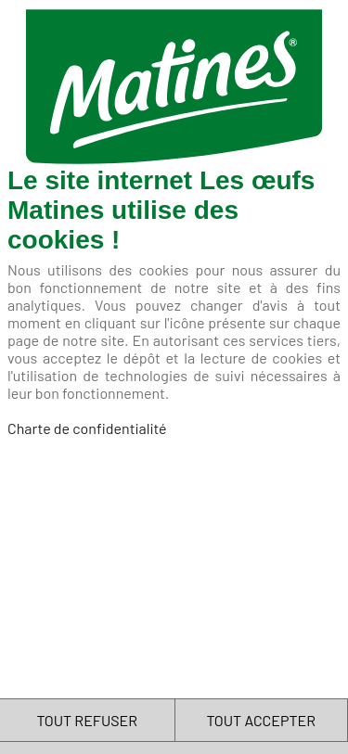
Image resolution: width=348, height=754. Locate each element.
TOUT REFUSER (86, 720)
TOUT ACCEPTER (261, 720)
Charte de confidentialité (87, 428)
